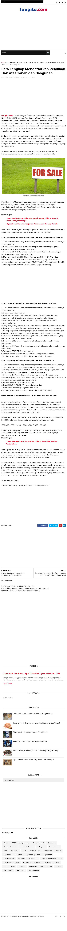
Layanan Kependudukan (13, 867)
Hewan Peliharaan (26, 859)
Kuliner (58, 863)
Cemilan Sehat (38, 855)
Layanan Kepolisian (33, 867)
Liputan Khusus (9, 878)
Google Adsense (10, 859)
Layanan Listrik (9, 871)
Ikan (5, 863)
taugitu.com (7, 128)
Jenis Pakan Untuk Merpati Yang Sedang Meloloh (33, 726)
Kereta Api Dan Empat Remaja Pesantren (30, 753)
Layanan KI (48, 867)
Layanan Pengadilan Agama (51, 871)
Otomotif (22, 878)
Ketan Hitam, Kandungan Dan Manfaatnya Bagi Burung (35, 763)
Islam (24, 863)
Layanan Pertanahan (23, 66)
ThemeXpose (13, 928)
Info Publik (11, 66)
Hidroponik (41, 859)
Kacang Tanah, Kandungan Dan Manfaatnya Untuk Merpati (36, 735)
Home (3, 66)
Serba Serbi (8, 882)
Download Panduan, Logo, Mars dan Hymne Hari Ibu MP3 (31, 686)
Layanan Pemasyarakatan (27, 871)
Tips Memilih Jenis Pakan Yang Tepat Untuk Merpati (33, 772)
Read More (7, 696)
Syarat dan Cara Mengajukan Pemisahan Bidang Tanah (32, 236)
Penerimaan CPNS (36, 878)
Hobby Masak (54, 859)
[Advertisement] (33, 109)
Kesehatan (48, 863)
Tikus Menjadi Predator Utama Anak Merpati (30, 744)
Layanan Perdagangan (31, 875)
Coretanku (52, 855)
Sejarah (58, 878)
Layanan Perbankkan (12, 875)
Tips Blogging (34, 882)
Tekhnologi (21, 882)
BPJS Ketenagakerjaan (20, 855)
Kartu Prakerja (35, 863)
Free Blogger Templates (36, 928)
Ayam (6, 855)
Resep (49, 878)
